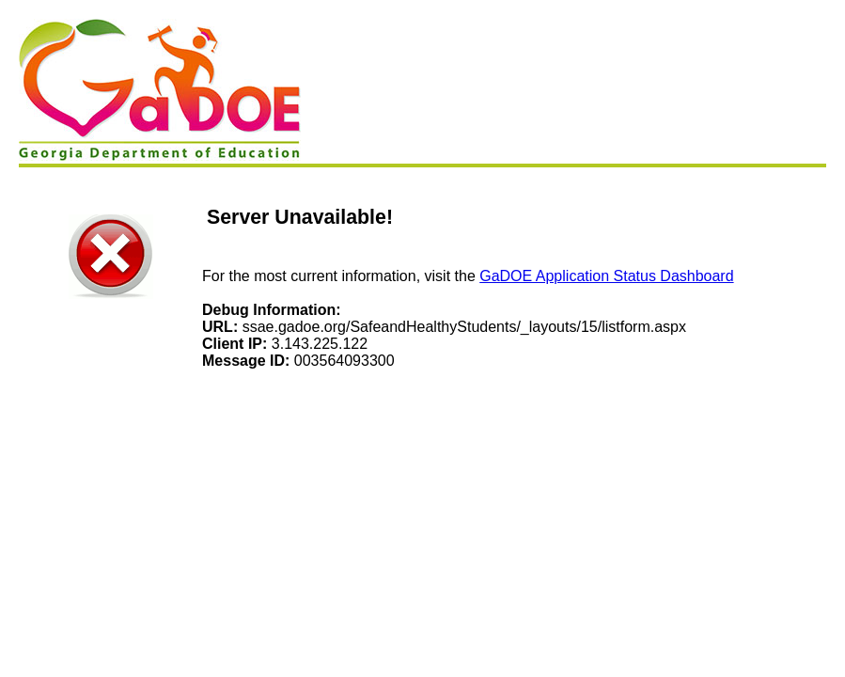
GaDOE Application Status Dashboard (606, 276)
